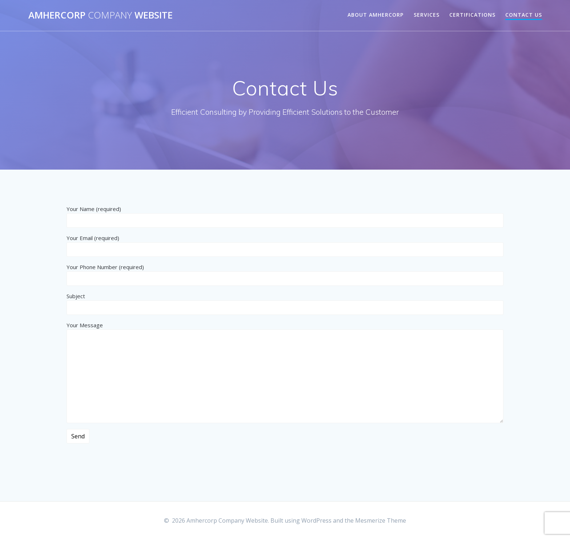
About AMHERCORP (376, 14)
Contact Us (523, 14)
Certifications (472, 14)
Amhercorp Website (100, 15)
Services (426, 14)
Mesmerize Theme (380, 520)
